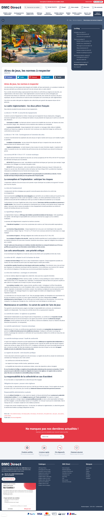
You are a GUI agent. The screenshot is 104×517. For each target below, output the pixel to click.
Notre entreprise (65, 468)
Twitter (20, 77)
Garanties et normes (66, 473)
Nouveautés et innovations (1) (82, 63)
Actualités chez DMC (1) (80, 32)
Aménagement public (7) (83, 57)
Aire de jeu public (27, 413)
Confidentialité (99, 506)
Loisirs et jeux (12, 415)
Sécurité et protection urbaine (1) (82, 56)
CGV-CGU (92, 506)
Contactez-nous (66, 475)
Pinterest (33, 77)
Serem (87, 469)
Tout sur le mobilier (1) (80, 39)
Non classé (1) (77, 67)
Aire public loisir (51, 413)
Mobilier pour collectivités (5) (84, 43)
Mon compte (65, 480)
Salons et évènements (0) (83, 34)
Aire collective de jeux (16, 413)
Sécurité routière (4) (82, 60)
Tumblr (58, 77)
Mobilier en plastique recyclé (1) (85, 53)
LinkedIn (46, 77)
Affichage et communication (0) (85, 46)
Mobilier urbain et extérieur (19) (85, 41)
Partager (9, 77)
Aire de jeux (35, 413)
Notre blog (64, 476)
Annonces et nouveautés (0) (84, 36)
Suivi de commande (66, 481)
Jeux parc (58, 413)
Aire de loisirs (42, 413)
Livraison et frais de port (67, 471)
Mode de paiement (66, 469)
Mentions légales (85, 506)
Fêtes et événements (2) (83, 48)
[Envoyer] (64, 437)
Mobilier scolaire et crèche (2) (84, 50)
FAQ (63, 478)
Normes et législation (16, 417)
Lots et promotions (98, 13)
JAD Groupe (88, 468)
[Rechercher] (32, 7)
